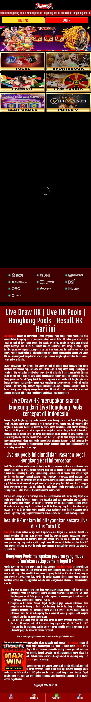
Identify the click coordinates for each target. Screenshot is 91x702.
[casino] (68, 82)
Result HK (7, 532)
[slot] (68, 61)
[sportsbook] (22, 82)
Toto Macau (72, 642)
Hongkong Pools (64, 566)
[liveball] (68, 102)
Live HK (79, 646)
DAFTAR (23, 20)
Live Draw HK (9, 336)
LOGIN (66, 20)
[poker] (22, 102)
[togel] (22, 61)
